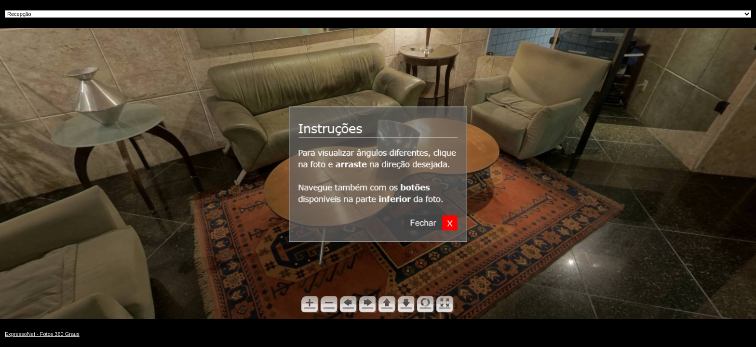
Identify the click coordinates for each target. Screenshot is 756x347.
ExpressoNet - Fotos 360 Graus (42, 334)
